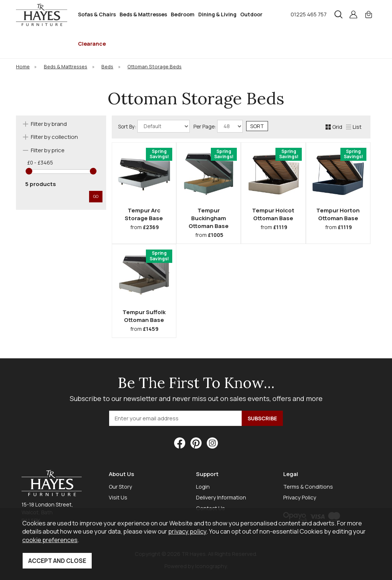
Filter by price (48, 150)
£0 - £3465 (40, 162)
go (95, 196)
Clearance (92, 43)
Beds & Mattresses (143, 14)
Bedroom (183, 14)
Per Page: (218, 126)
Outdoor (251, 14)
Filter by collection (54, 137)
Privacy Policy (299, 497)
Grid (334, 127)
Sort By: (154, 126)
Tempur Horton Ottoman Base (338, 214)
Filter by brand (49, 124)
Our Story (120, 486)
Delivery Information (221, 497)
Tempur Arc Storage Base (144, 214)
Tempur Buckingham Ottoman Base (209, 218)
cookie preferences (50, 539)
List (354, 127)
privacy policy (187, 531)
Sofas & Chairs (97, 14)
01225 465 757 (309, 14)
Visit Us (118, 497)
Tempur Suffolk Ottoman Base (144, 316)
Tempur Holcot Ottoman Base (273, 214)
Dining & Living (217, 14)
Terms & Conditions (308, 486)
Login (203, 486)
